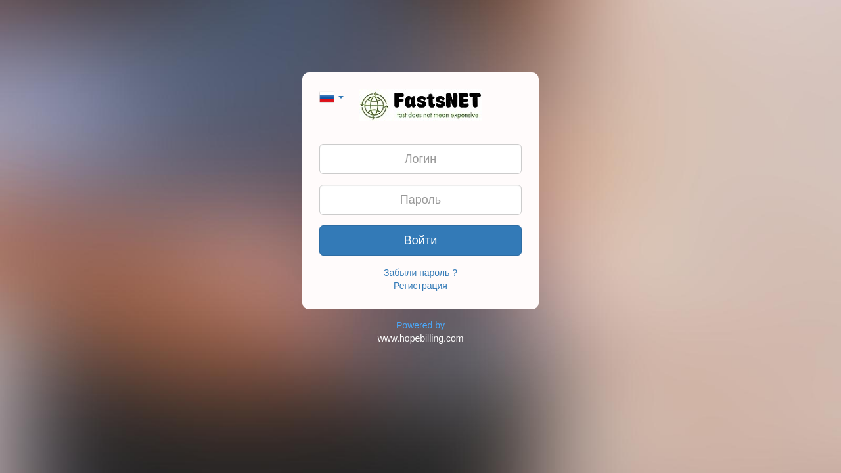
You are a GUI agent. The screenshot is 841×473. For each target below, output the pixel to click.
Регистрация (420, 286)
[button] (331, 96)
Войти (420, 240)
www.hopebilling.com (421, 338)
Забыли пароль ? (420, 272)
